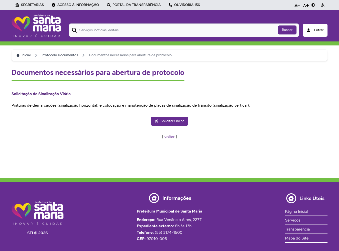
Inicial (23, 55)
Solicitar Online (169, 121)
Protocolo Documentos (60, 55)
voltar (169, 136)
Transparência (297, 229)
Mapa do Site (296, 238)
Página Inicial (296, 211)
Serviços (292, 220)
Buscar (287, 30)
